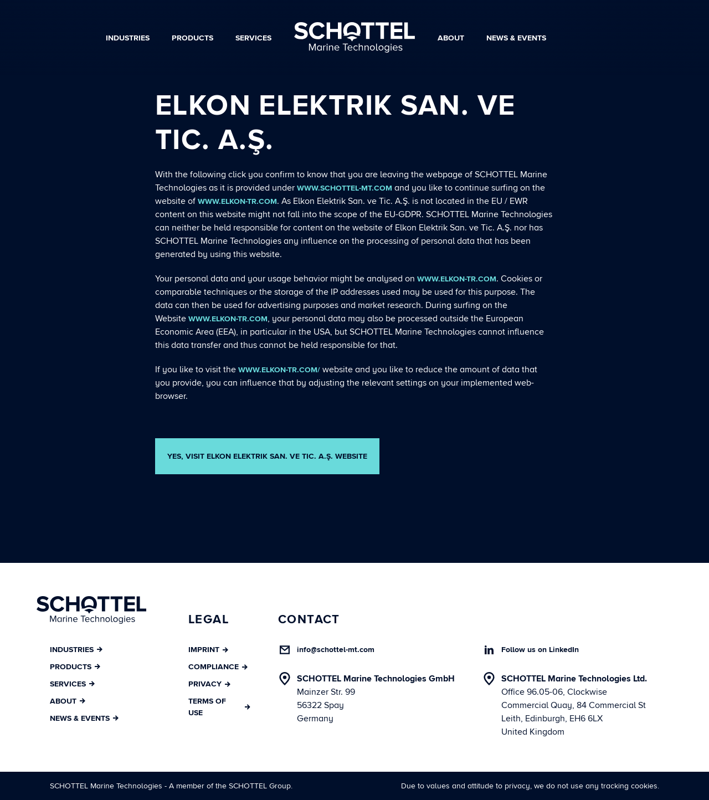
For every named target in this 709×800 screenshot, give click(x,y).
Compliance (218, 666)
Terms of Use (219, 706)
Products (192, 38)
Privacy (209, 684)
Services (253, 38)
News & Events (516, 38)
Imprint (208, 649)
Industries (128, 38)
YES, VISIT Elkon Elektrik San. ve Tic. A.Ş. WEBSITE (267, 456)
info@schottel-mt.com (335, 649)
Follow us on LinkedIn (540, 649)
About (451, 38)
